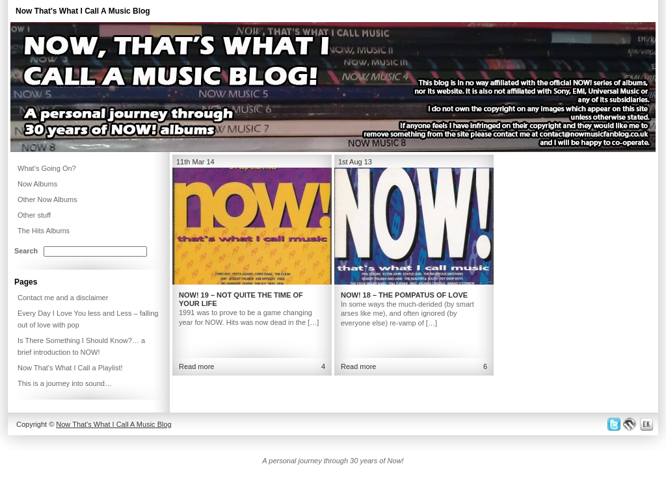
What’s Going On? (47, 168)
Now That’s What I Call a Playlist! (70, 368)
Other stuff (34, 215)
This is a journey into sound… (65, 383)
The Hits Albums (44, 231)
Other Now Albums (47, 199)
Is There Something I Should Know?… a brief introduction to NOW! (81, 346)
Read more (196, 366)
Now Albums (37, 184)
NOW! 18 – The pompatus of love (404, 295)
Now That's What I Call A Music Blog (83, 11)
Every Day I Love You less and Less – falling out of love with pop (88, 319)
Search (26, 251)
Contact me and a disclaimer (63, 297)
